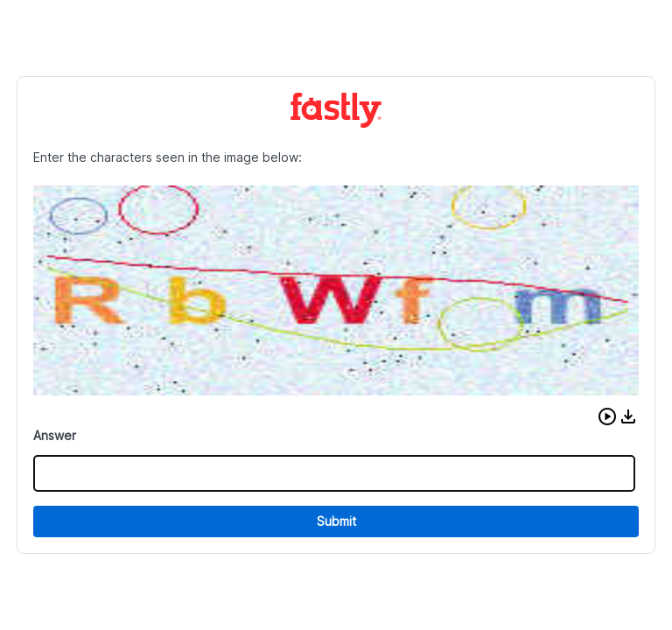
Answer (54, 435)
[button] (607, 416)
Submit (336, 521)
